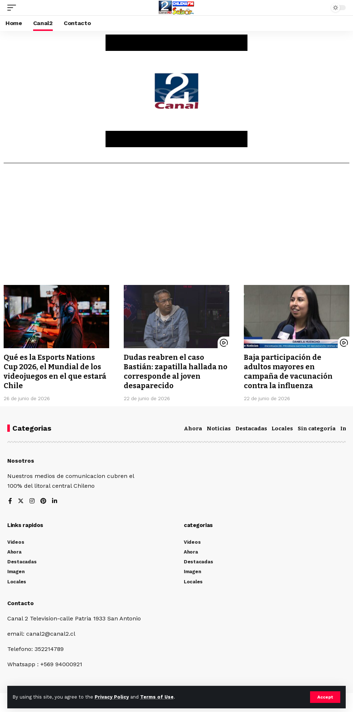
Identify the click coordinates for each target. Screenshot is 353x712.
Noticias (219, 428)
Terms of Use (157, 697)
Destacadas (251, 428)
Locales (282, 428)
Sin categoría (317, 428)
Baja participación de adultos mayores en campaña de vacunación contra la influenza (288, 371)
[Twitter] (21, 501)
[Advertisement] (176, 227)
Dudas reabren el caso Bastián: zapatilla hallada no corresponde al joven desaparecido (175, 371)
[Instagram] (32, 501)
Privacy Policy (112, 697)
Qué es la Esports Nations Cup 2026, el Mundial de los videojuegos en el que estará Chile (55, 371)
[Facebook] (10, 501)
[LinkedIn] (54, 501)
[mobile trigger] (13, 8)
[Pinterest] (43, 501)
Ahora (193, 428)
